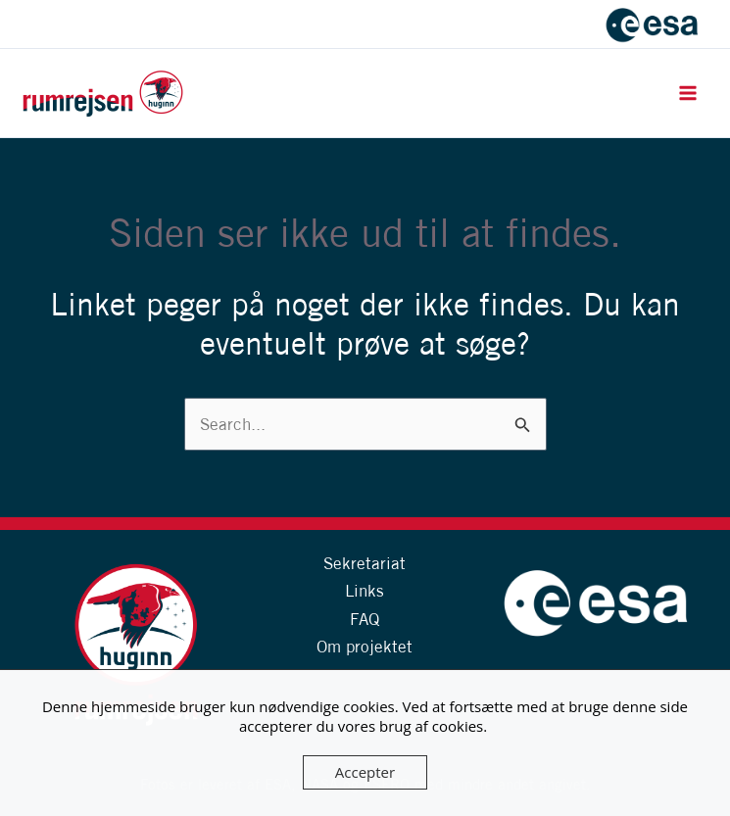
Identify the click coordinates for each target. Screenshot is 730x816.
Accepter (365, 772)
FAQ (364, 618)
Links (364, 590)
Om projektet (364, 646)
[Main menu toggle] (688, 93)
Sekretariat (364, 562)
